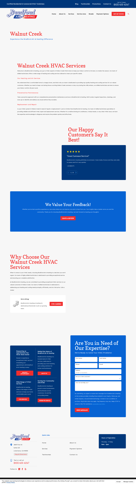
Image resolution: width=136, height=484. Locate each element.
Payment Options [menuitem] (103, 14)
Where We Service (42, 400)
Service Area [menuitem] (81, 14)
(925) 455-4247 (121, 4)
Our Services (21, 399)
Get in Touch (118, 14)
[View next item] (77, 172)
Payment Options (76, 449)
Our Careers (53, 304)
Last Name (105, 358)
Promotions (96, 4)
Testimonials (85, 4)
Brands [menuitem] (91, 14)
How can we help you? (84, 382)
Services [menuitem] (71, 14)
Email (104, 364)
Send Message (84, 410)
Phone (80, 364)
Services (44, 449)
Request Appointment (23, 373)
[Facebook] (22, 469)
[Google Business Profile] (19, 469)
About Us (42, 373)
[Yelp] (25, 469)
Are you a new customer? (85, 376)
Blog (76, 4)
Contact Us (107, 4)
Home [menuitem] (54, 14)
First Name (81, 358)
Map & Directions (21, 454)
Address (80, 370)
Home (44, 443)
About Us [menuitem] (62, 14)
